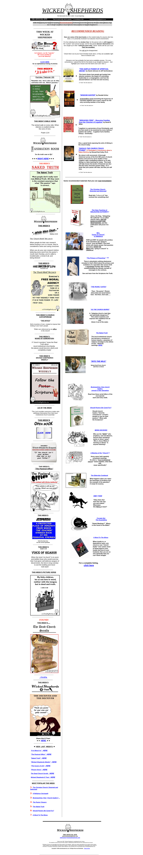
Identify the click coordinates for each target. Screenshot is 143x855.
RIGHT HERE (43, 159)
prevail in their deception (100, 390)
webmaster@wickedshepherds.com (70, 837)
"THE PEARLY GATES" (98, 287)
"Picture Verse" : (37, 769)
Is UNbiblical (98, 236)
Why (98, 233)
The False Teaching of (99, 210)
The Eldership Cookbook (99, 475)
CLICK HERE (45, 62)
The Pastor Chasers (40, 802)
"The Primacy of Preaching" (96, 258)
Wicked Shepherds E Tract (40, 777)
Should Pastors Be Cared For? (100, 407)
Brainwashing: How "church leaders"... (46, 798)
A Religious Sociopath (40, 793)
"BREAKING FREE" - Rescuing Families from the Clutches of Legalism (94, 121)
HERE (100, 345)
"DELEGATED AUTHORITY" (99, 212)
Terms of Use (87, 848)
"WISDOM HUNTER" (88, 95)
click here (89, 565)
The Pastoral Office (38, 754)
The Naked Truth (102, 333)
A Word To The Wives (100, 537)
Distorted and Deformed (98, 191)
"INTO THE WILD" (98, 361)
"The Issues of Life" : (38, 766)
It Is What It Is (36, 750)
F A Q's (43, 677)
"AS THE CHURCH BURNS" (100, 309)
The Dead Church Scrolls (39, 773)
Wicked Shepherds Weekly (41, 762)
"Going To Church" (98, 234)
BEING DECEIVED (101, 430)
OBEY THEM (97, 496)
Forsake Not (101, 518)
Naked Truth (36, 758)
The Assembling (101, 520)
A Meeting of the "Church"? (100, 453)
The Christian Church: (98, 189)
